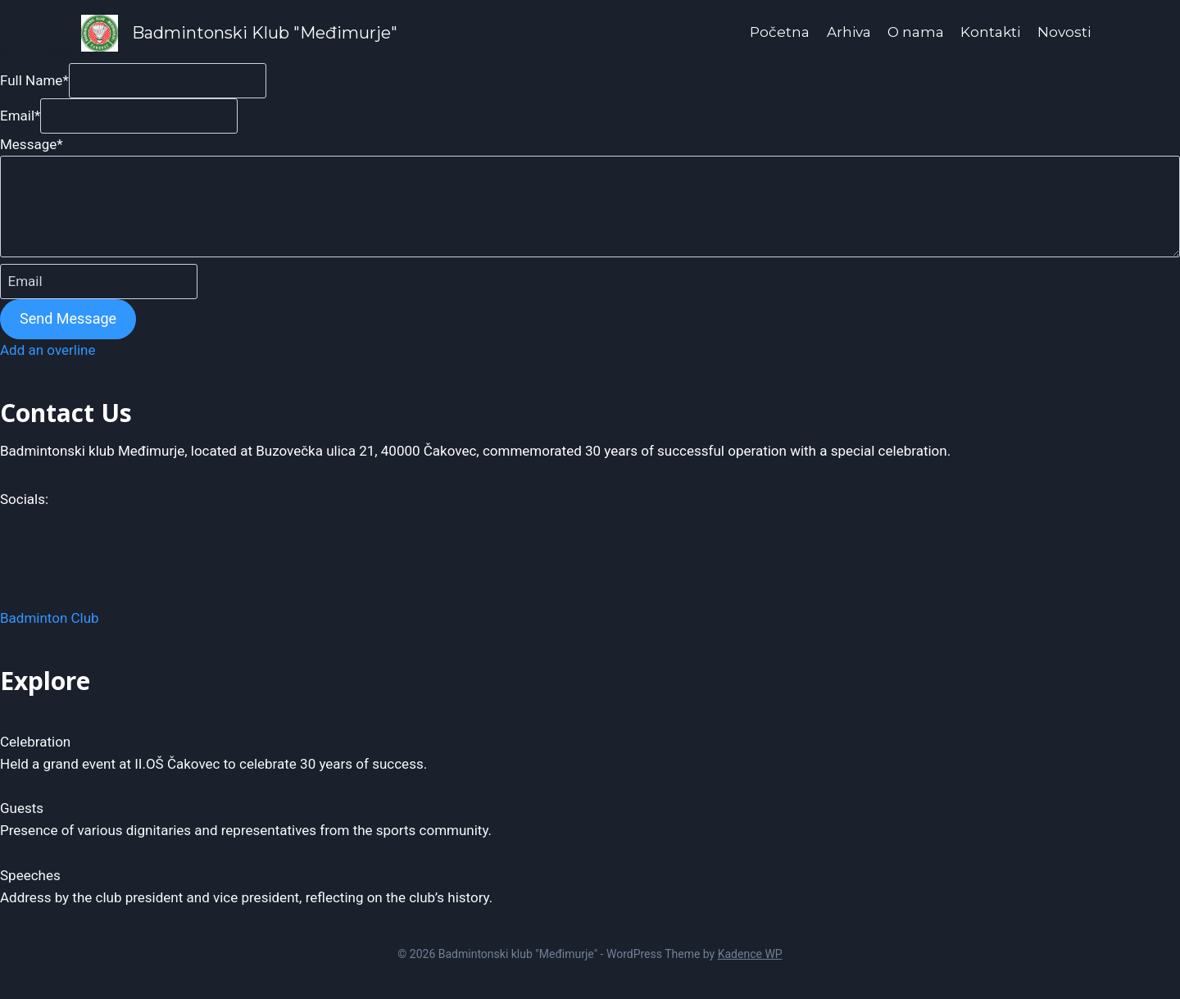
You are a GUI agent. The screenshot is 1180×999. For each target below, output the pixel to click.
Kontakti (990, 32)
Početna (780, 32)
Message (31, 144)
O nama (915, 32)
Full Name (34, 80)
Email (20, 115)
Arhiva (849, 32)
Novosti (1064, 32)
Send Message (68, 318)
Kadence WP (750, 953)
